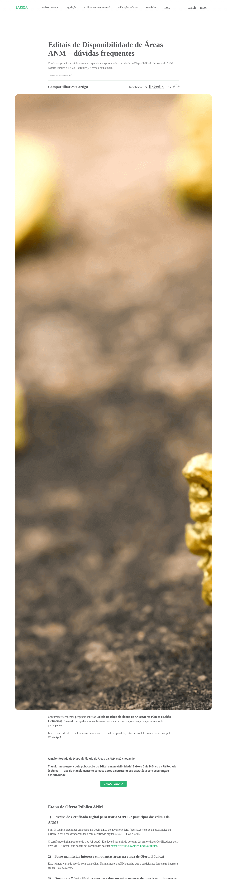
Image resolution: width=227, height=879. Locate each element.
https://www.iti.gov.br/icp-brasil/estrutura (134, 845)
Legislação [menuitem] (71, 7)
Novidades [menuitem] (150, 7)
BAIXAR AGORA (113, 783)
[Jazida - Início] (21, 7)
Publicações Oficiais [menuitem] (128, 7)
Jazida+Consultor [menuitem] (49, 7)
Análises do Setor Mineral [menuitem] (97, 7)
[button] (167, 7)
